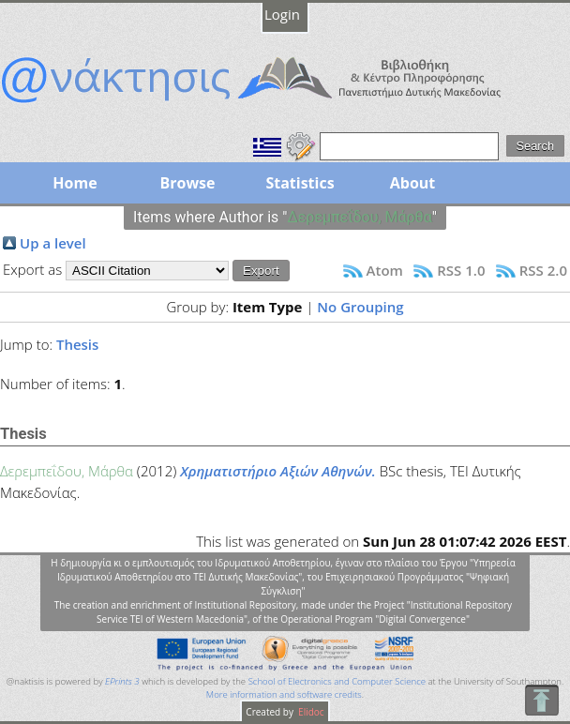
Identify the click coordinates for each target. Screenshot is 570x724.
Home (74, 183)
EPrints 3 (122, 681)
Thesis (77, 344)
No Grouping (360, 306)
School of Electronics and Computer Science (337, 681)
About (413, 183)
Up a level (53, 243)
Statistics (299, 183)
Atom (385, 270)
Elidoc (310, 711)
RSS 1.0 (461, 270)
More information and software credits (284, 694)
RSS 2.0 (543, 270)
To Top (541, 700)
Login (282, 14)
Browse (187, 183)
